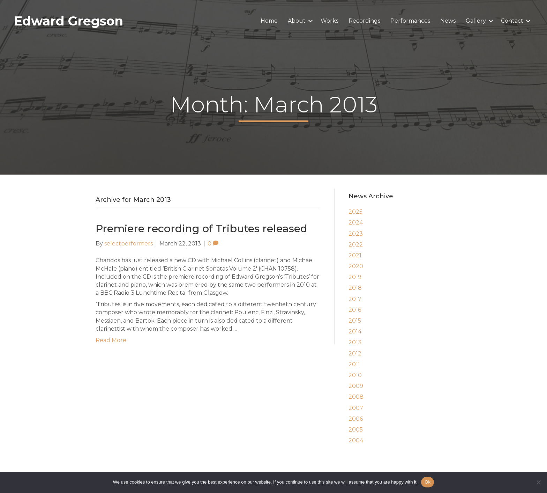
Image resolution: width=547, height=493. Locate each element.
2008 (356, 396)
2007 (356, 408)
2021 (355, 255)
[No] (538, 482)
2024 (356, 222)
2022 (356, 244)
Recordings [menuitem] (364, 20)
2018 (355, 288)
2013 (355, 342)
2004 (356, 440)
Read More (111, 340)
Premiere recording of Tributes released (201, 228)
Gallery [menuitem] (476, 20)
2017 (355, 299)
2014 (355, 331)
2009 (356, 386)
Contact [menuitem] (512, 20)
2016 (355, 310)
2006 (356, 418)
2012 (355, 353)
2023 (356, 233)
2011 (354, 364)
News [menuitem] (448, 20)
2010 (355, 375)
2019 (355, 277)
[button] (310, 21)
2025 (355, 211)
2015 (355, 320)
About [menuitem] (297, 20)
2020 (356, 266)
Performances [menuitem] (410, 20)
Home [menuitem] (269, 20)
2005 (356, 429)
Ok (427, 482)
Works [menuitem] (329, 20)
